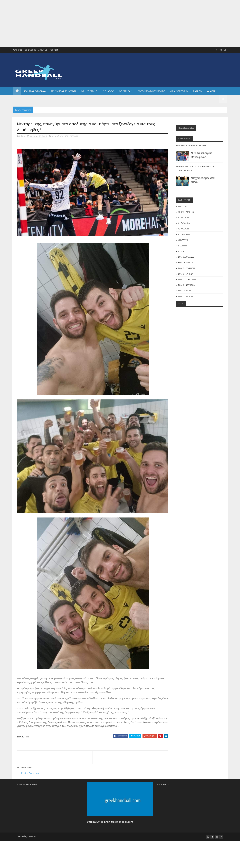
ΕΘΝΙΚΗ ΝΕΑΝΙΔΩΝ (186, 285)
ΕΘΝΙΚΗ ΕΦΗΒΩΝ (185, 274)
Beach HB (182, 206)
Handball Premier (63, 90)
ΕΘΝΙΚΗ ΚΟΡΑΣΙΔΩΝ (187, 279)
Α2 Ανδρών (183, 228)
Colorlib (32, 836)
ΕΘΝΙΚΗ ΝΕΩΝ (184, 290)
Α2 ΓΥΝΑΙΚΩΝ (184, 234)
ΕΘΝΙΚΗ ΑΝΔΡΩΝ (185, 262)
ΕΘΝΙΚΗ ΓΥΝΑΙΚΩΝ (186, 268)
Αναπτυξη (125, 90)
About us (42, 50)
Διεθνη (212, 90)
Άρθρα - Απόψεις (186, 212)
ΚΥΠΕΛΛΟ (108, 90)
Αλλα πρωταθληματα (151, 90)
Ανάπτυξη (183, 240)
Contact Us (30, 50)
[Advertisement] (100, 23)
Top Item (54, 50)
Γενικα (197, 90)
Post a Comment (30, 773)
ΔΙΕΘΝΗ (74, 136)
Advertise (17, 50)
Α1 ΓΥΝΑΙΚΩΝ (89, 90)
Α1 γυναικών (184, 223)
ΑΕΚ (66, 136)
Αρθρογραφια (179, 90)
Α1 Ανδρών (57, 136)
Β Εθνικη (182, 245)
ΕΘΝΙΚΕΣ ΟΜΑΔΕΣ (35, 90)
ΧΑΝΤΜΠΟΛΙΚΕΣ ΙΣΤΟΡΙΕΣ (192, 145)
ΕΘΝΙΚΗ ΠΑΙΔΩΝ (185, 296)
